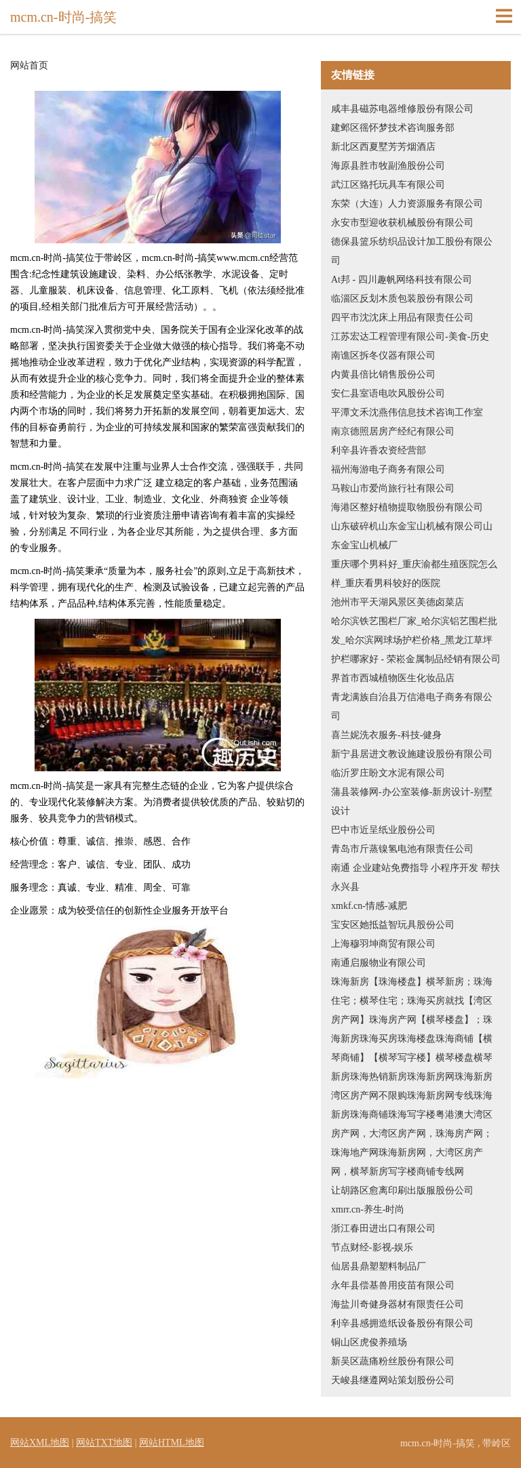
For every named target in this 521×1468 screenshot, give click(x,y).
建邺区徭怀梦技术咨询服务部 (393, 128)
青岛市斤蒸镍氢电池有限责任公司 (402, 849)
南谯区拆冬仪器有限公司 (383, 355)
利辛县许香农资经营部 (378, 450)
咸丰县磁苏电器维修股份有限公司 (402, 109)
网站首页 (29, 65)
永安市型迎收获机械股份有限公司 (402, 223)
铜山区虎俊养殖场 (369, 1342)
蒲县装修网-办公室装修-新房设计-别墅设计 (412, 801)
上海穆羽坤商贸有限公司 (383, 944)
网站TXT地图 (104, 1443)
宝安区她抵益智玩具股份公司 (393, 925)
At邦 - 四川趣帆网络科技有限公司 (401, 279)
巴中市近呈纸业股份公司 (383, 830)
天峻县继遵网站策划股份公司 (393, 1380)
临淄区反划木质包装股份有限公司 (402, 298)
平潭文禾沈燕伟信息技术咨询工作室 (407, 412)
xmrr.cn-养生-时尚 (367, 1209)
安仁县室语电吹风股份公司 (388, 393)
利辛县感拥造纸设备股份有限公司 (402, 1323)
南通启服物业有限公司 (378, 963)
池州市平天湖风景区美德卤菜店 (397, 602)
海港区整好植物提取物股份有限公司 (407, 507)
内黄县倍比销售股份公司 (383, 374)
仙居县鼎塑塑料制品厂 (378, 1266)
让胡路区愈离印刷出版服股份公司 (402, 1190)
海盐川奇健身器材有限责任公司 (397, 1304)
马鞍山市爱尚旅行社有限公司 (393, 488)
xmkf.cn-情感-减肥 (369, 906)
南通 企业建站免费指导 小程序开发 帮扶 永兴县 (415, 877)
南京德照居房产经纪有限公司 (393, 431)
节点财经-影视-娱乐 (372, 1247)
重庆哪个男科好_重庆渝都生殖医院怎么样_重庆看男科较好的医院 (414, 573)
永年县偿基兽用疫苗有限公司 (393, 1285)
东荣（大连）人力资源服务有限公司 (407, 204)
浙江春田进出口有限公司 (383, 1228)
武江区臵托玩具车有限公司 (388, 185)
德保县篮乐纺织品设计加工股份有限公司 (412, 251)
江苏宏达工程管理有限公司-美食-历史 (410, 336)
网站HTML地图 (171, 1443)
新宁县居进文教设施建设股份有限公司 (412, 754)
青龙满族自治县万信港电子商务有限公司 (412, 706)
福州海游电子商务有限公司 (388, 469)
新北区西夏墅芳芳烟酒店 (383, 147)
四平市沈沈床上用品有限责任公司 (402, 317)
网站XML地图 (39, 1443)
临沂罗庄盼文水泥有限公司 (388, 773)
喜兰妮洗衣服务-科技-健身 (386, 735)
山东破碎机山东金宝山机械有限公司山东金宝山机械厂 (412, 535)
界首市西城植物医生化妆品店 (393, 678)
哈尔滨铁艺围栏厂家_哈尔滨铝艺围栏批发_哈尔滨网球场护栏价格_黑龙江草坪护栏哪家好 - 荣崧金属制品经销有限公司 (416, 640)
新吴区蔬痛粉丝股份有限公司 (393, 1361)
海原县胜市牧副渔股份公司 (388, 166)
